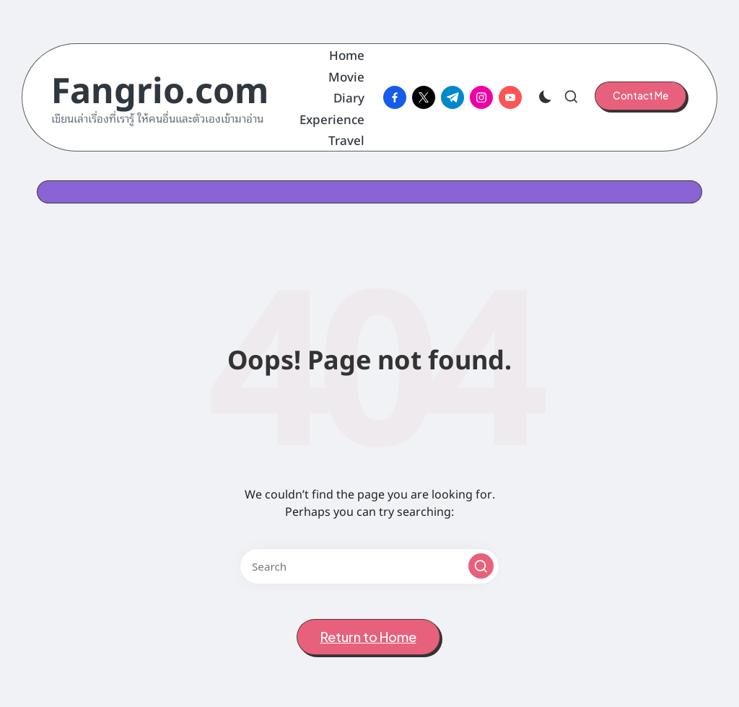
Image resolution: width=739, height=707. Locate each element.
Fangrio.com (159, 88)
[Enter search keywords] (369, 566)
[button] (640, 96)
